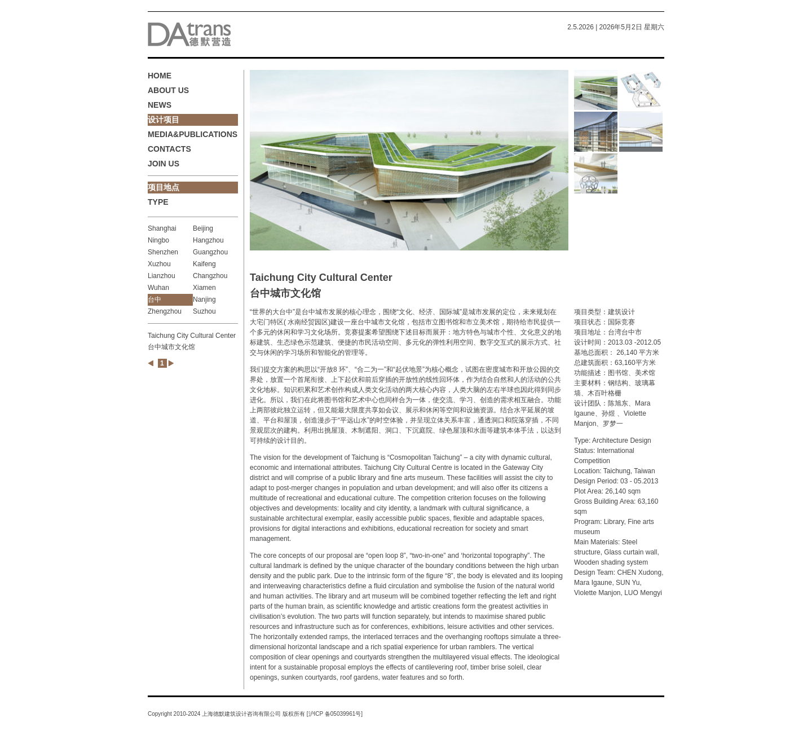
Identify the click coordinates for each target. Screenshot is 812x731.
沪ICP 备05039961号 (334, 714)
